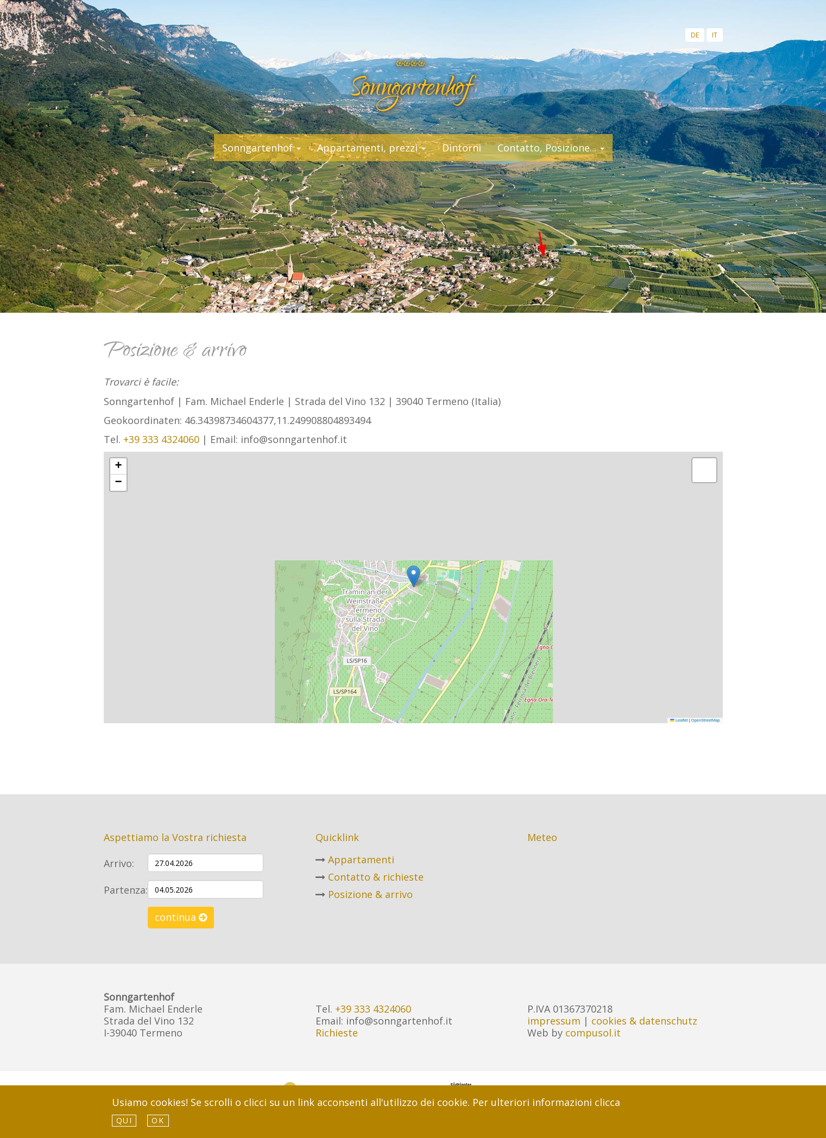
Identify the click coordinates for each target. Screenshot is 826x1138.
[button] (413, 576)
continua (181, 917)
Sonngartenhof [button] (261, 147)
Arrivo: (119, 863)
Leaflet (679, 720)
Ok (158, 1120)
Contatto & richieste (376, 876)
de (695, 35)
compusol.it (593, 1032)
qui (124, 1120)
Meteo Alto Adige (608, 867)
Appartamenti (361, 859)
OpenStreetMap (705, 720)
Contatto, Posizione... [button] (550, 147)
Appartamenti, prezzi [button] (371, 147)
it (714, 35)
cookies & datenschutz (644, 1020)
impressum (554, 1020)
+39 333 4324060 (161, 439)
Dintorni (461, 147)
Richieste (337, 1032)
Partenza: (122, 889)
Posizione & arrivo (370, 894)
